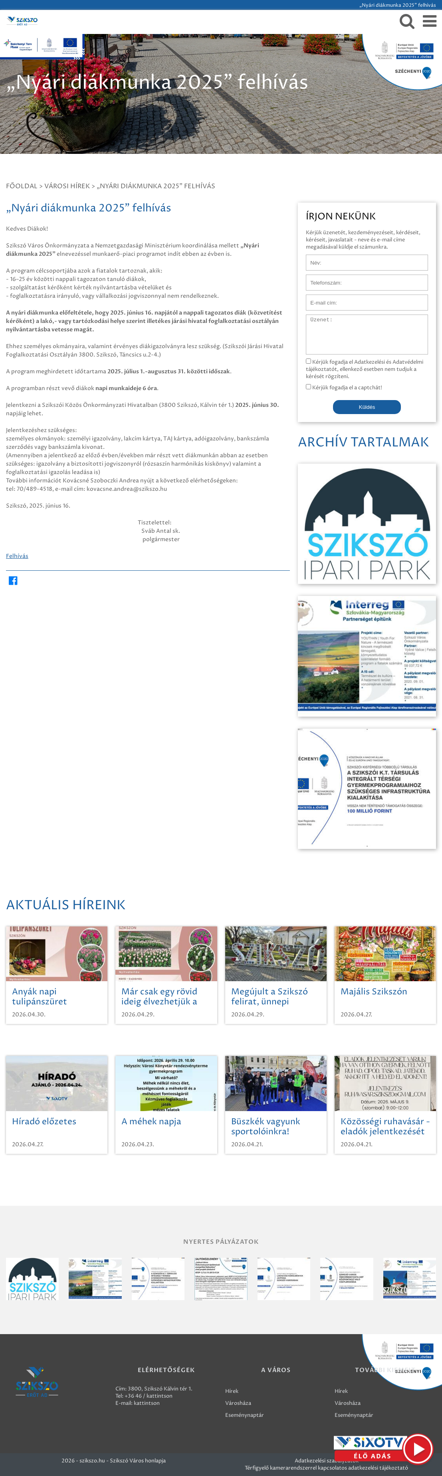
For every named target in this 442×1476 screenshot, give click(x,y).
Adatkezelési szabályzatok (327, 1460)
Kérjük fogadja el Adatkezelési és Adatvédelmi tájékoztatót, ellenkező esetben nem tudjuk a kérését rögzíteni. (364, 369)
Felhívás (17, 556)
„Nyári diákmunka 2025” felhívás (156, 186)
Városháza (238, 1403)
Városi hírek (67, 186)
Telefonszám (321, 278)
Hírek (231, 1391)
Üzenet (315, 318)
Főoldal (22, 186)
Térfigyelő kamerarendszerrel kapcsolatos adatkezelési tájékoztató (326, 1468)
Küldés (367, 407)
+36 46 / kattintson (148, 1396)
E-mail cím (319, 298)
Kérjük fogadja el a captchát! (344, 387)
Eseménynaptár (244, 1415)
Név (311, 258)
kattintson (147, 1403)
